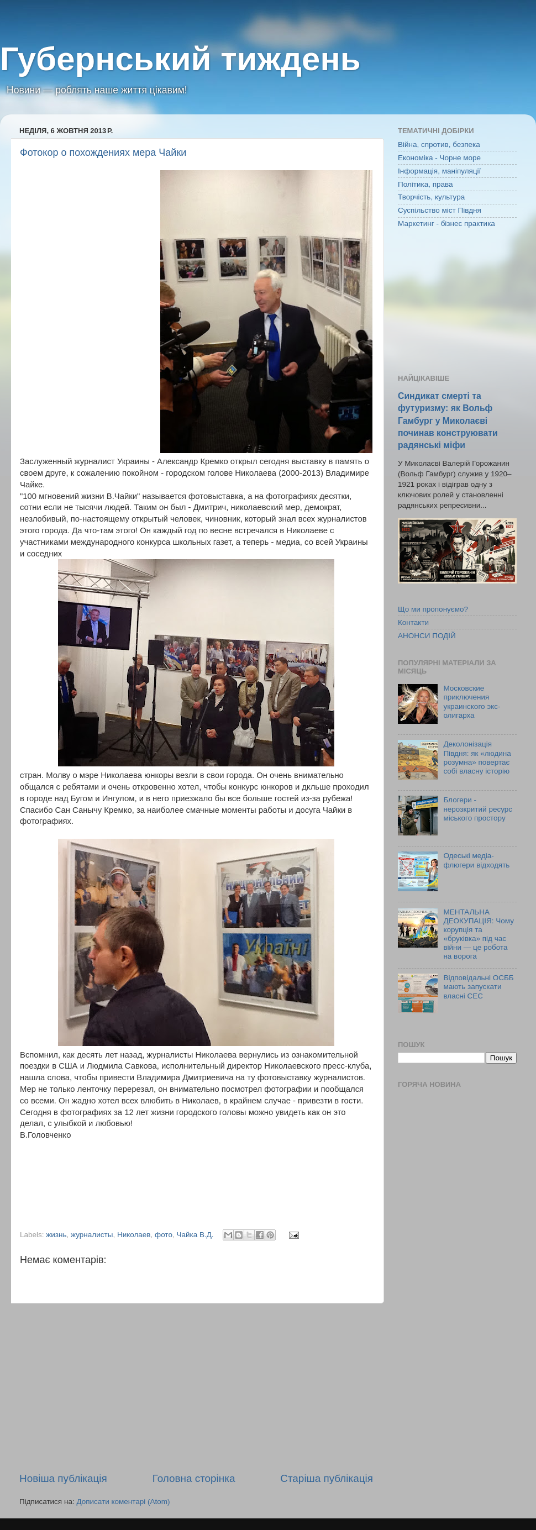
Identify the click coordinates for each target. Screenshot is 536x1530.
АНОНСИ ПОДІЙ (427, 636)
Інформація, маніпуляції (439, 171)
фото (163, 1235)
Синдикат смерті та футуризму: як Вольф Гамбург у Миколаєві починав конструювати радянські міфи (448, 420)
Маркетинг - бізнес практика (446, 223)
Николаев (134, 1235)
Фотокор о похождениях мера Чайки (103, 152)
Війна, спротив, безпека (439, 144)
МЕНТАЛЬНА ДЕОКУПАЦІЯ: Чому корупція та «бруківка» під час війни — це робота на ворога (478, 934)
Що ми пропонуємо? (433, 609)
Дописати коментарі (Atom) (123, 1501)
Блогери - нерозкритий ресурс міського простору (477, 809)
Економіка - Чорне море (439, 158)
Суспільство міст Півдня (439, 210)
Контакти (413, 622)
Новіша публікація (63, 1478)
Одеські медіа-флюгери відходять (476, 860)
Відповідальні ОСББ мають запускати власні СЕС (478, 987)
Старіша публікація (326, 1478)
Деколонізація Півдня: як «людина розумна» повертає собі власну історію (477, 757)
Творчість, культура (431, 197)
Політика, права (425, 184)
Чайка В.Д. (194, 1235)
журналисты (92, 1235)
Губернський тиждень (180, 58)
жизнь (56, 1235)
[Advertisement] (196, 1387)
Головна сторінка (194, 1478)
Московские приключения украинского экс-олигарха (471, 701)
